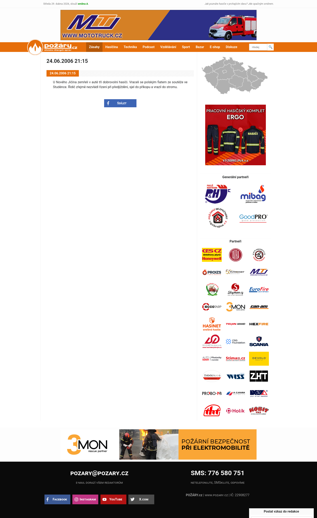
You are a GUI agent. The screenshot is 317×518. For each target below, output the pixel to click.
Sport (186, 47)
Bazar (200, 47)
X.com (143, 499)
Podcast (149, 47)
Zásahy (94, 47)
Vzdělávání (168, 47)
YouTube (115, 499)
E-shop (215, 47)
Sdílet (122, 103)
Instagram (88, 499)
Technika (130, 47)
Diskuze (231, 47)
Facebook (60, 499)
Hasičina (111, 47)
